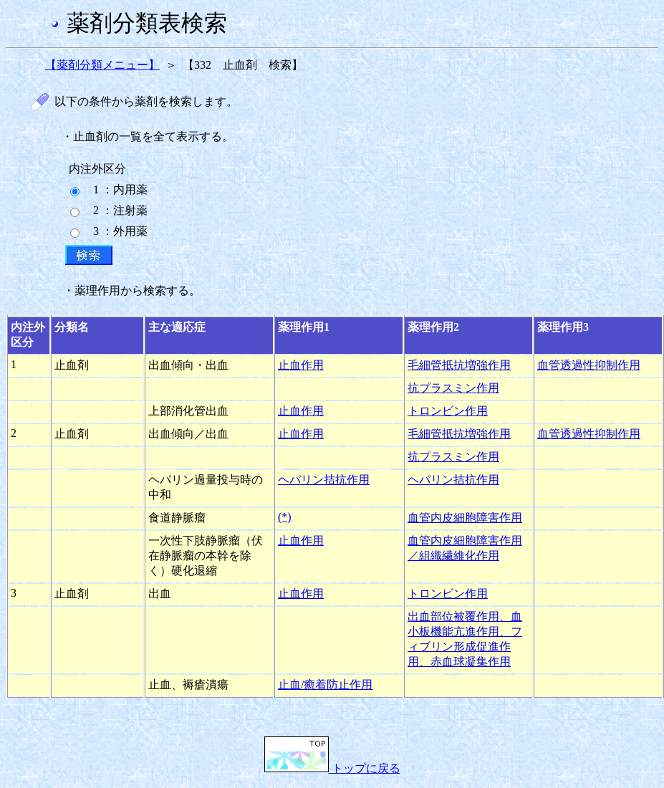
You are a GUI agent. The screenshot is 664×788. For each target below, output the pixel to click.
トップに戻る (332, 768)
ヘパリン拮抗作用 (324, 480)
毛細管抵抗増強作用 (459, 365)
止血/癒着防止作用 (325, 684)
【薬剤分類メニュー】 (102, 65)
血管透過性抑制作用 (588, 365)
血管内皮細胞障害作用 (465, 517)
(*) (285, 517)
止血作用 (301, 365)
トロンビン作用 (448, 411)
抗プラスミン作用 (453, 388)
